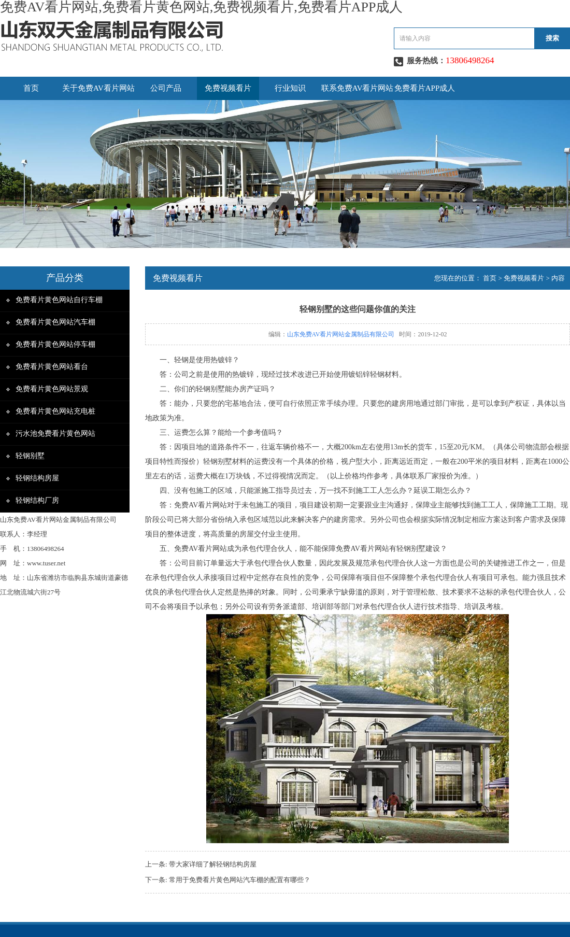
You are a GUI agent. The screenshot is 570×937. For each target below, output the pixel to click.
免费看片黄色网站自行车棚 (59, 300)
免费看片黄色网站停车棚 (55, 344)
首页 (31, 88)
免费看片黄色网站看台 (52, 367)
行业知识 (290, 88)
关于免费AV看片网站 (98, 88)
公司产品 (165, 88)
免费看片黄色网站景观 (52, 389)
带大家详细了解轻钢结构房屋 (212, 864)
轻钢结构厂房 (37, 500)
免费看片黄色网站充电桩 (55, 411)
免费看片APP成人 (424, 88)
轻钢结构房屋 (37, 478)
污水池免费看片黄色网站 (55, 433)
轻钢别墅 (30, 456)
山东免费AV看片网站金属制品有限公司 (341, 334)
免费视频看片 (228, 88)
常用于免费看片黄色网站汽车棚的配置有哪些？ (239, 880)
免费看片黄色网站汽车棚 (55, 322)
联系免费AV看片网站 (357, 88)
